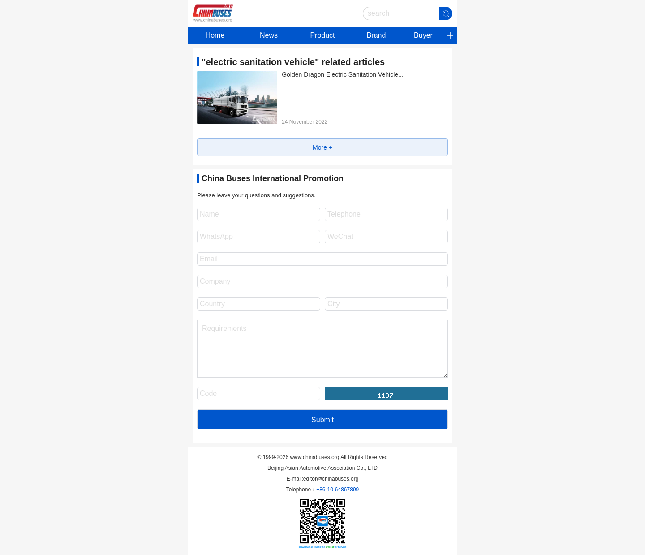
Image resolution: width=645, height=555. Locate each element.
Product (322, 35)
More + (322, 147)
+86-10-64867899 (337, 489)
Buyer (423, 35)
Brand (376, 35)
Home (215, 35)
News (269, 35)
